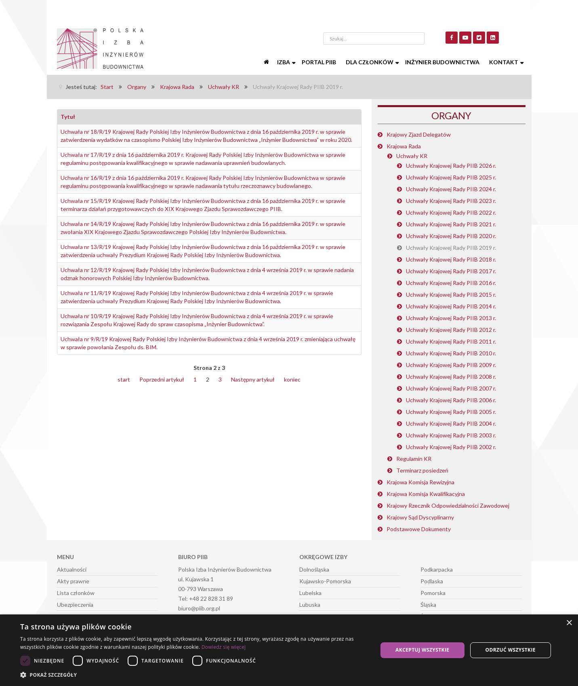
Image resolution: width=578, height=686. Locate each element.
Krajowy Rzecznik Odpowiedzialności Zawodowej (448, 505)
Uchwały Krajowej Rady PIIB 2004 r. (451, 423)
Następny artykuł (253, 379)
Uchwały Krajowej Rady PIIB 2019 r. (451, 247)
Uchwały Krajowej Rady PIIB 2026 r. (451, 165)
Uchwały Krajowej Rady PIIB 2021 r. (451, 224)
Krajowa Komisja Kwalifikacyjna (426, 493)
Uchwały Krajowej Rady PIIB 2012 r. (451, 329)
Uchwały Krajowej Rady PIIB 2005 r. (451, 411)
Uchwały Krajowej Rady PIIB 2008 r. (451, 376)
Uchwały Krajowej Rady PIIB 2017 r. (451, 271)
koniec (292, 379)
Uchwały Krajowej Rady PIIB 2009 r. (451, 364)
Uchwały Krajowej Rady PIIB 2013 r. (451, 318)
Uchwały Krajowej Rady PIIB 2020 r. (451, 235)
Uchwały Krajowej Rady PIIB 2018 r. (451, 259)
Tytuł (68, 116)
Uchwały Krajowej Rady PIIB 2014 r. (451, 306)
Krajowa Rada (404, 146)
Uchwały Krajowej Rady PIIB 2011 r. (451, 341)
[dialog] (289, 650)
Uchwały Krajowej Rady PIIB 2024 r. (451, 189)
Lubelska (310, 592)
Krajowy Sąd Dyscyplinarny (420, 517)
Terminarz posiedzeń (422, 470)
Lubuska (309, 604)
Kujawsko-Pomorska (325, 581)
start (124, 379)
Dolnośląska (314, 569)
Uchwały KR (411, 155)
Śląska (428, 604)
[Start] (267, 62)
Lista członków (76, 592)
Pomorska (433, 592)
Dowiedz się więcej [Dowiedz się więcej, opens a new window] (224, 647)
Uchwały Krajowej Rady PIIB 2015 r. (451, 294)
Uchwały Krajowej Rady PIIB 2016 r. (451, 282)
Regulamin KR (413, 458)
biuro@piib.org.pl (199, 608)
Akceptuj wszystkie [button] (422, 649)
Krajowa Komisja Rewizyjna (420, 482)
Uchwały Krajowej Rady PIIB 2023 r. (451, 200)
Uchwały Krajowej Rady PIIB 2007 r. (451, 388)
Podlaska (431, 581)
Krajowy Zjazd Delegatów (419, 134)
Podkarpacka (436, 569)
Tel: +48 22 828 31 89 (205, 598)
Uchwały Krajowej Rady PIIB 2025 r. (451, 177)
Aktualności (71, 569)
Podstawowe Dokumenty (419, 529)
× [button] (569, 623)
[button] (193, 675)
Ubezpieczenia (75, 604)
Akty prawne (73, 581)
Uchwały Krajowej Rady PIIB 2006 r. (451, 400)
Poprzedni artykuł (161, 379)
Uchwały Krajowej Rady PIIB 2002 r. (451, 446)
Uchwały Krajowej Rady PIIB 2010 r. (451, 353)
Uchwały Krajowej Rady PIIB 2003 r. (451, 435)
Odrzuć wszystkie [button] (511, 649)
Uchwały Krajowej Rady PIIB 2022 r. (451, 212)
